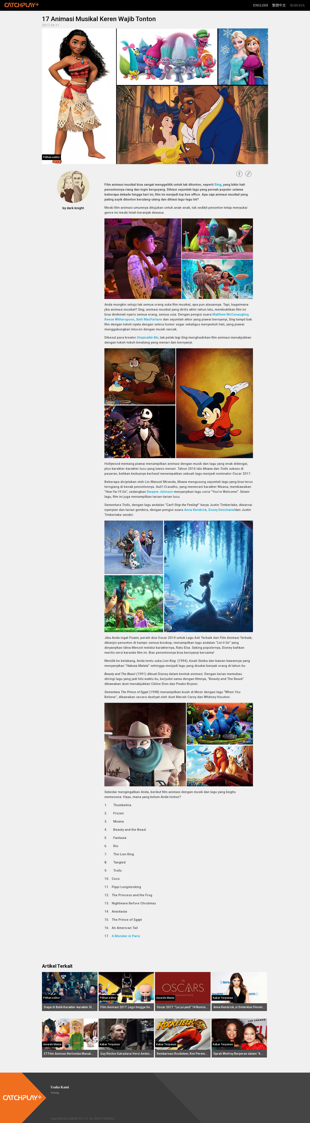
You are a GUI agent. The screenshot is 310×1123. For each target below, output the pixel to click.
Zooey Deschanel (221, 510)
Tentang (55, 1092)
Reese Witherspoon (119, 319)
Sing (217, 185)
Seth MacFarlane (149, 319)
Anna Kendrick (195, 510)
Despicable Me (147, 337)
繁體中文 (279, 5)
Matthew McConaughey (230, 314)
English (260, 5)
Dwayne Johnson (160, 492)
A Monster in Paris (126, 936)
